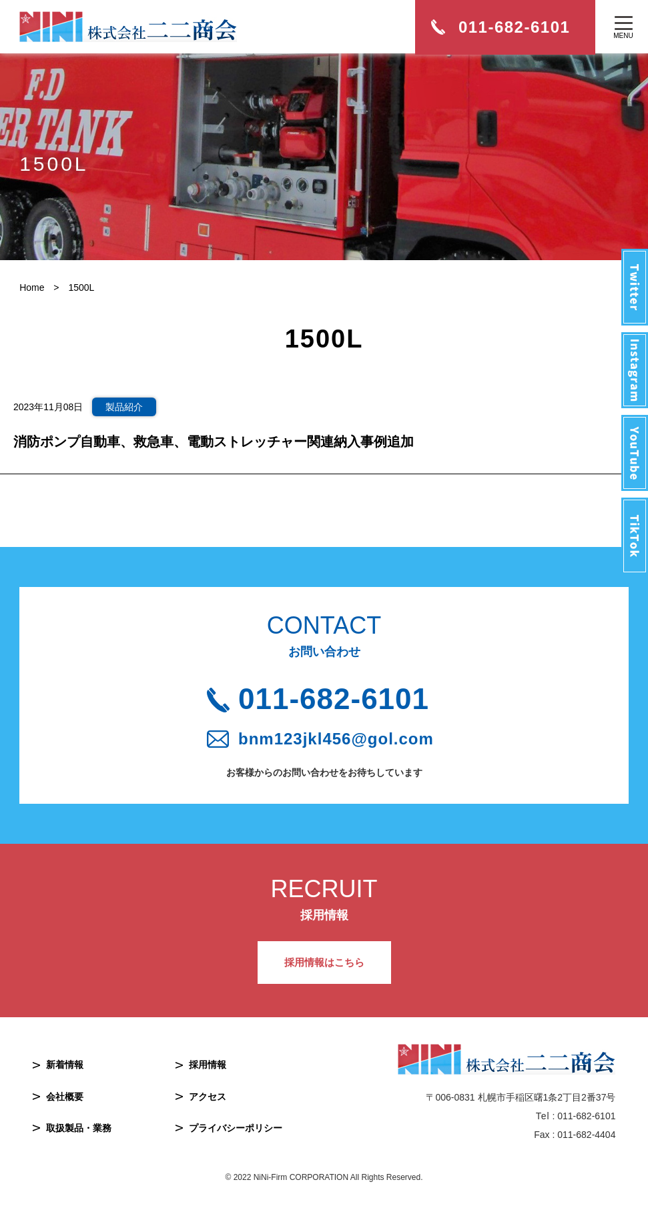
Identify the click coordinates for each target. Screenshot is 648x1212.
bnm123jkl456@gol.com (336, 739)
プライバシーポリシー (235, 1128)
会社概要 (64, 1096)
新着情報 (64, 1064)
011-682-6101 (333, 699)
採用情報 (207, 1064)
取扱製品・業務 (78, 1128)
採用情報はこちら (324, 962)
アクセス (207, 1096)
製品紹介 (124, 407)
